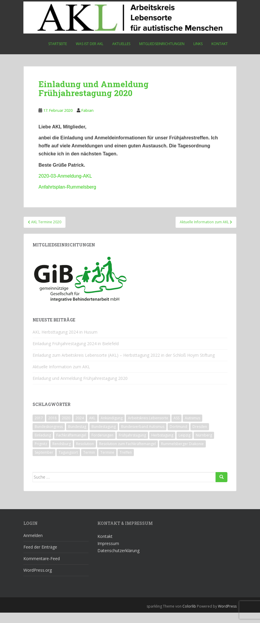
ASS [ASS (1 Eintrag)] (176, 428)
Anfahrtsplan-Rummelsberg (67, 186)
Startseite (57, 43)
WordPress (227, 616)
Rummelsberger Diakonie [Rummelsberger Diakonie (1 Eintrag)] (182, 454)
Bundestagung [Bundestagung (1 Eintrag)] (104, 436)
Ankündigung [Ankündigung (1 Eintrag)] (112, 428)
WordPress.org (37, 580)
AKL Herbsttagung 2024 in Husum (65, 342)
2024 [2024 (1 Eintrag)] (80, 428)
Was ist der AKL (89, 43)
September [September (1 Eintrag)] (44, 462)
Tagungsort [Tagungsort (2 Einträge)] (68, 462)
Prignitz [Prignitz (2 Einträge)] (41, 454)
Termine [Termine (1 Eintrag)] (107, 462)
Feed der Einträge (40, 557)
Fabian (87, 110)
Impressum (108, 554)
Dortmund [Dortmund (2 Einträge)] (178, 436)
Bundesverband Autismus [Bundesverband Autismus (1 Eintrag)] (142, 436)
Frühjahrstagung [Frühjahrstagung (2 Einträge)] (132, 445)
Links (198, 43)
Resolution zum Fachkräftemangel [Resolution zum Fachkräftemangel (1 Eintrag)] (127, 454)
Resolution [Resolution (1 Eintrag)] (85, 454)
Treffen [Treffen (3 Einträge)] (126, 462)
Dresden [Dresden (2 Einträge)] (199, 436)
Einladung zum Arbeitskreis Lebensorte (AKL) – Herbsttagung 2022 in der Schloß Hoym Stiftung (124, 365)
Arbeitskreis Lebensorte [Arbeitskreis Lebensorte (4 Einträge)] (148, 428)
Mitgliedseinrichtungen (161, 43)
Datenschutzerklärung (118, 561)
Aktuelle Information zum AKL (61, 377)
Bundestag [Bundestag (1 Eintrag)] (77, 436)
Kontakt (219, 43)
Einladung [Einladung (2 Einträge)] (43, 445)
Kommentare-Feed (41, 569)
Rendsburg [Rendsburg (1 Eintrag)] (61, 454)
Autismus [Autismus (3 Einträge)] (192, 428)
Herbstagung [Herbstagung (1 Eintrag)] (162, 445)
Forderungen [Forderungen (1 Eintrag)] (102, 445)
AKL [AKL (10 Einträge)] (92, 428)
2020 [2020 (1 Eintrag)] (66, 428)
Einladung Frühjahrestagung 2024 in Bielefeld (76, 354)
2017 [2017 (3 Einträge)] (39, 428)
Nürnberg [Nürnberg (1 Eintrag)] (204, 445)
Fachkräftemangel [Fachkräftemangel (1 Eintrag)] (71, 445)
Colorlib (189, 616)
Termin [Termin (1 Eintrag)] (89, 462)
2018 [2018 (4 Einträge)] (52, 428)
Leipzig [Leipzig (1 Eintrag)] (184, 445)
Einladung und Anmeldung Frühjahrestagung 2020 (80, 388)
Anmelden (33, 546)
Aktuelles (121, 43)
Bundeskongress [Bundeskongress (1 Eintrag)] (49, 436)
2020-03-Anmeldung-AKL (65, 176)
